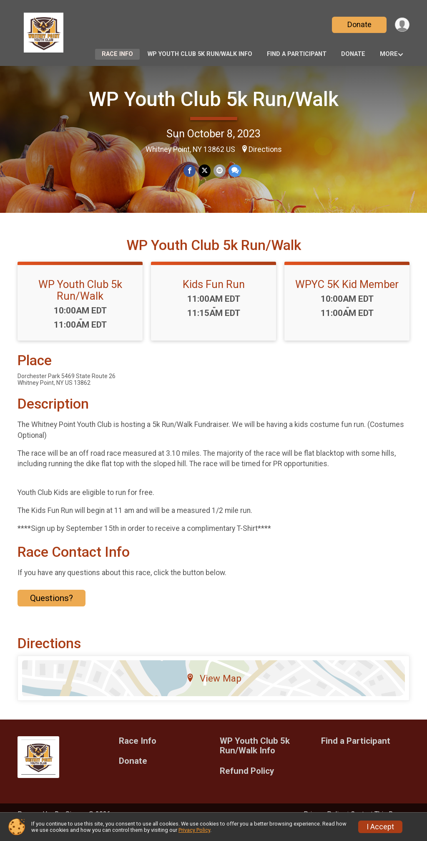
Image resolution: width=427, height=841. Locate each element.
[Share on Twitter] (204, 171)
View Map (213, 689)
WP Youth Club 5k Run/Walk (214, 99)
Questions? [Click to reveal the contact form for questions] (51, 610)
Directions (265, 149)
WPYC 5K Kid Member (347, 296)
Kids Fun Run (214, 296)
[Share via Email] (219, 171)
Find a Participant (297, 54)
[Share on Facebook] (190, 171)
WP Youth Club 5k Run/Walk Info (200, 54)
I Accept (380, 827)
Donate (359, 24)
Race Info (117, 54)
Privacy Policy (194, 830)
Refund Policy (247, 783)
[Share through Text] (234, 171)
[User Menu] (401, 25)
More (389, 54)
